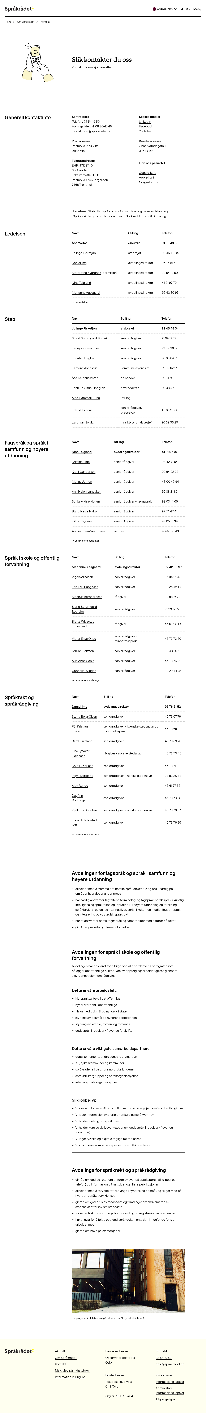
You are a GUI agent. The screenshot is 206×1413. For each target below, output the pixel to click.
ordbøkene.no (165, 9)
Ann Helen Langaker (86, 491)
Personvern (164, 1375)
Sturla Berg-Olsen (84, 716)
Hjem (8, 21)
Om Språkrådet (25, 21)
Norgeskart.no (149, 182)
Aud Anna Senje (83, 661)
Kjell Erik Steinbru (84, 810)
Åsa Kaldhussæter (85, 378)
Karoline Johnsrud (85, 368)
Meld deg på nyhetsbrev (72, 1370)
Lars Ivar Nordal (83, 422)
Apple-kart (146, 177)
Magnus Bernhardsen (87, 597)
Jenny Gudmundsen (86, 348)
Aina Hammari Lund (86, 398)
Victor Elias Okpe (84, 639)
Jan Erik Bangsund (85, 587)
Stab (91, 211)
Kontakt (60, 1364)
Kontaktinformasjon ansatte (91, 67)
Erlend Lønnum (83, 410)
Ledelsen (79, 211)
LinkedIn (145, 122)
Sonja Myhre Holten (86, 501)
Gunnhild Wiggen (84, 671)
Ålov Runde (80, 786)
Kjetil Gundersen (83, 472)
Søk (185, 9)
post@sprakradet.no (96, 131)
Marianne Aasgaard (86, 293)
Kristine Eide (81, 462)
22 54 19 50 (164, 1358)
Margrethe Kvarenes (86, 273)
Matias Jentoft (82, 482)
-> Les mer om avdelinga (85, 540)
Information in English (70, 1377)
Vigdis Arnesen (82, 577)
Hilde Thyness (82, 521)
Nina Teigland (81, 283)
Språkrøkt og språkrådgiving (146, 216)
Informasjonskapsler (170, 1382)
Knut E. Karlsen (82, 766)
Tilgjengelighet (166, 1399)
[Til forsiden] (19, 9)
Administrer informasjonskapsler (170, 1390)
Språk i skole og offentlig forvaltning (98, 216)
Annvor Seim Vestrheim (88, 531)
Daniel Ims (79, 263)
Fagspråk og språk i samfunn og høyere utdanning (132, 211)
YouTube (145, 131)
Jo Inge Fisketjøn (84, 253)
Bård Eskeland (82, 741)
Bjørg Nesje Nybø (84, 511)
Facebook (146, 126)
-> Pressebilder (80, 302)
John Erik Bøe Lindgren (88, 388)
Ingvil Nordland (82, 776)
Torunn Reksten (83, 651)
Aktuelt (60, 1351)
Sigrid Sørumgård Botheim (91, 338)
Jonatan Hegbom (84, 358)
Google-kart (147, 173)
